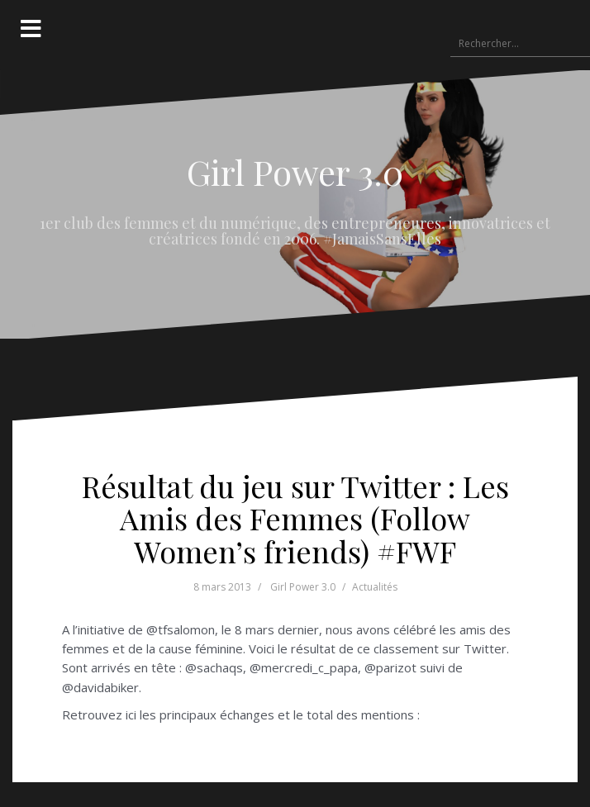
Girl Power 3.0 (295, 172)
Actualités (374, 587)
